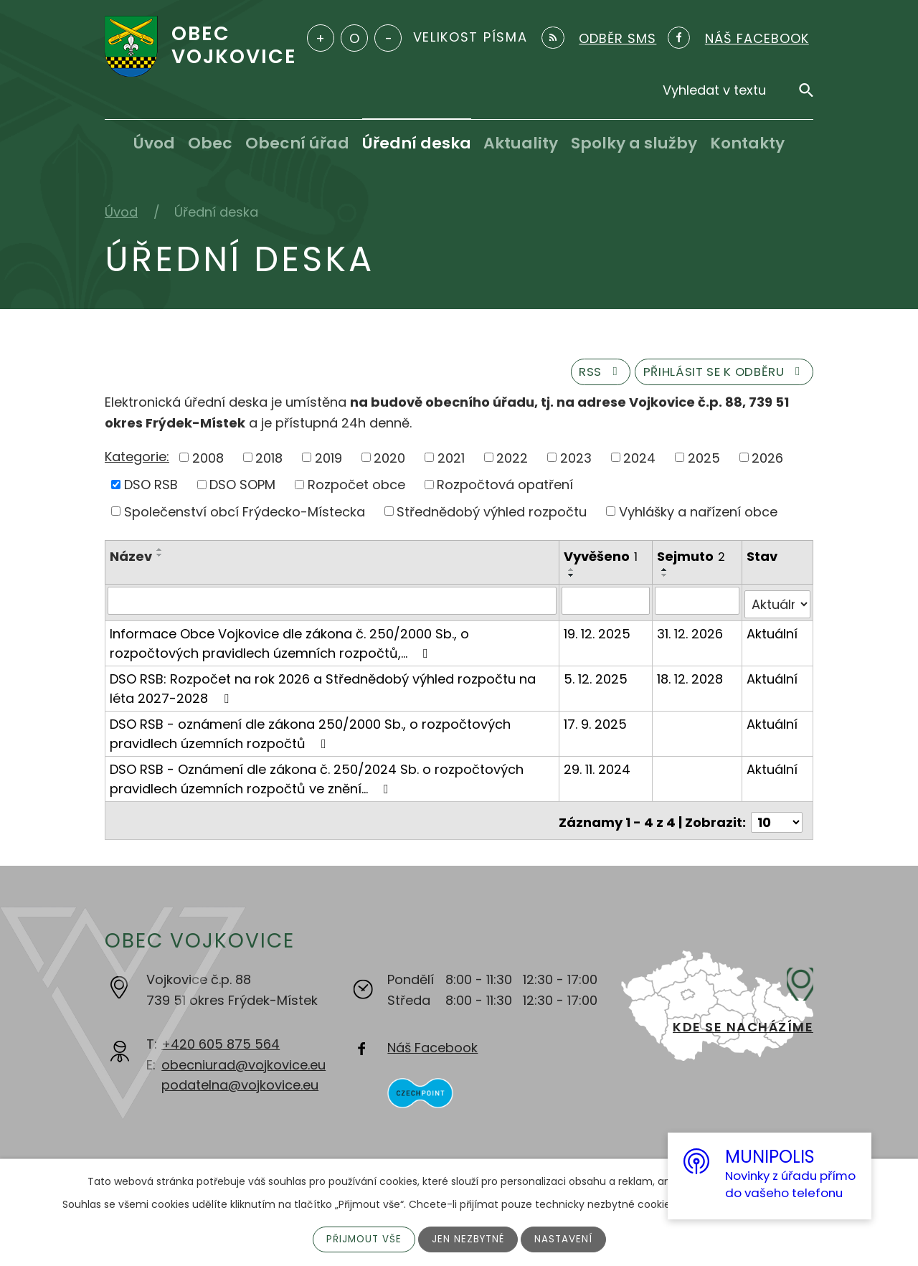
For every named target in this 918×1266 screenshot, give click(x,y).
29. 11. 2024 (597, 769)
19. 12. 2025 (597, 634)
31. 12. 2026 (691, 634)
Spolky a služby (634, 143)
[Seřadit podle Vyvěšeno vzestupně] (572, 574)
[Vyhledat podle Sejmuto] (697, 604)
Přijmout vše (362, 1239)
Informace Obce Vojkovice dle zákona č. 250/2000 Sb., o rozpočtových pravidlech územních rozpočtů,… (289, 643)
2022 (512, 462)
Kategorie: (137, 461)
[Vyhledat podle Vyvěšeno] (606, 604)
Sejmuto (692, 561)
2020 (389, 462)
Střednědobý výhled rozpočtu (492, 516)
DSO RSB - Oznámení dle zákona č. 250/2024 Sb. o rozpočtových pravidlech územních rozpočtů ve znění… (317, 779)
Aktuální (772, 634)
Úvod (154, 143)
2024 (639, 462)
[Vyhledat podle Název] (332, 604)
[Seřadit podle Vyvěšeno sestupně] (572, 579)
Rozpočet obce (356, 489)
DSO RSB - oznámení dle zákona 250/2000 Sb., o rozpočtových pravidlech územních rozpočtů (310, 733)
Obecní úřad (297, 143)
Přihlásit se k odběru (716, 375)
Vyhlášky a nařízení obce (698, 516)
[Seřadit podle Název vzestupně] (160, 554)
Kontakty (747, 143)
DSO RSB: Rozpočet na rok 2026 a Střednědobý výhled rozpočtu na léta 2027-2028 (323, 688)
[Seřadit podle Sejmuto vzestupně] (665, 574)
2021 (451, 462)
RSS (579, 375)
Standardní (354, 38)
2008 (208, 462)
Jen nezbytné (468, 1239)
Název (131, 561)
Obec (210, 143)
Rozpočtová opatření (505, 489)
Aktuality (520, 143)
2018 (269, 462)
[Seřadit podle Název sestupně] (160, 560)
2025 (704, 462)
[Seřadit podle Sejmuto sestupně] (665, 579)
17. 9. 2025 (596, 724)
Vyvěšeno (601, 561)
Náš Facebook (432, 1044)
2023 (576, 462)
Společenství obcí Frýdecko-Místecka (244, 516)
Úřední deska (416, 143)
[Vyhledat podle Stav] (777, 604)
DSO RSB (151, 489)
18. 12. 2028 (691, 679)
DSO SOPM (242, 489)
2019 (328, 462)
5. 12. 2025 (596, 679)
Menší (388, 38)
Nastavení (565, 1239)
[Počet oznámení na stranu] (777, 818)
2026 (767, 462)
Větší (320, 38)
